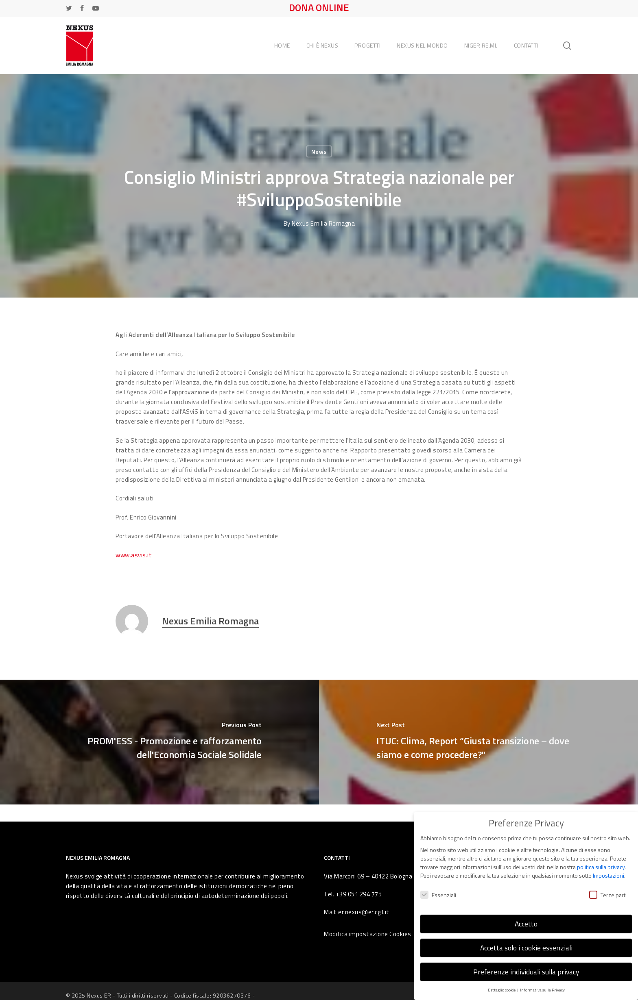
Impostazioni (608, 871)
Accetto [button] (526, 920)
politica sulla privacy (601, 863)
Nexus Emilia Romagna (323, 223)
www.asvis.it (134, 555)
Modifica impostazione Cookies (367, 934)
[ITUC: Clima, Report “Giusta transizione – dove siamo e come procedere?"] (478, 742)
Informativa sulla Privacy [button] (542, 986)
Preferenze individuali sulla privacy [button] (526, 968)
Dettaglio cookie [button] (502, 986)
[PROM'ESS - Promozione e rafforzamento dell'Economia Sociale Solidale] (159, 742)
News (319, 151)
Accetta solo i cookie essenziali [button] (526, 944)
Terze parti (608, 891)
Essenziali (438, 891)
